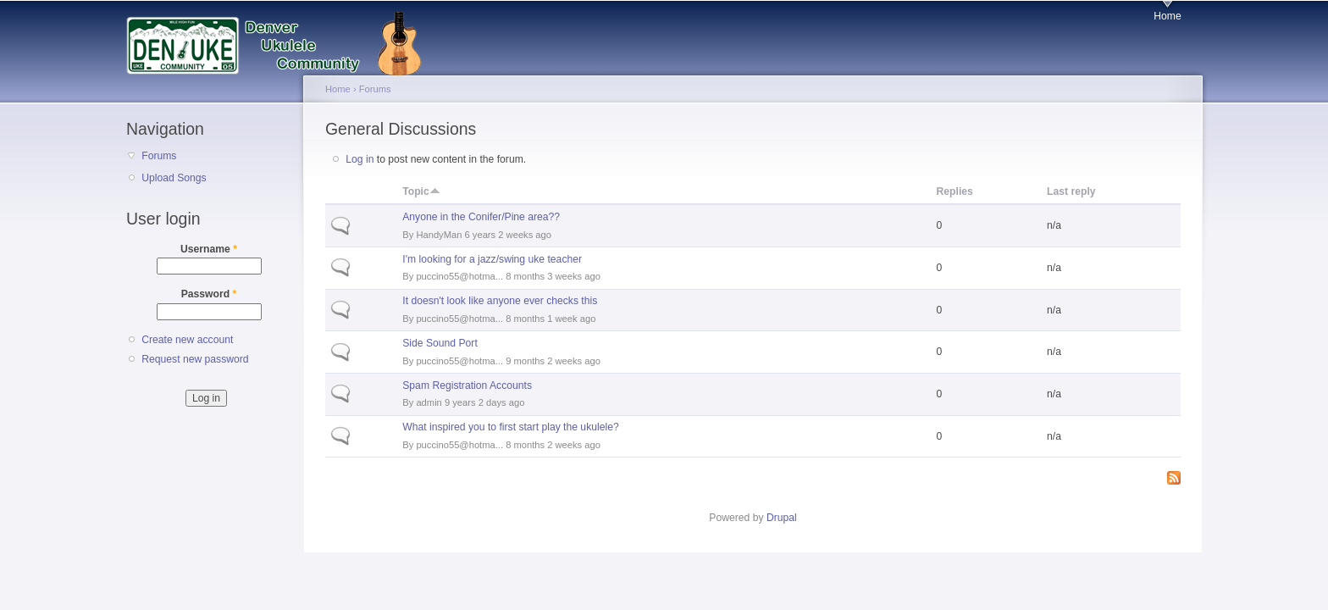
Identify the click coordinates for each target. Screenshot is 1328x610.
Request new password (194, 359)
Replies (955, 191)
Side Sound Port (440, 343)
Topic (421, 191)
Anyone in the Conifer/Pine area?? (481, 217)
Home (1167, 16)
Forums (158, 156)
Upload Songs (173, 178)
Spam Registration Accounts (467, 385)
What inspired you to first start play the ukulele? (510, 427)
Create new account (187, 340)
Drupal (781, 518)
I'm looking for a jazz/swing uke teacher (492, 259)
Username (208, 249)
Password (209, 294)
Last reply (1071, 191)
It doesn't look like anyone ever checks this (499, 301)
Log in (360, 159)
